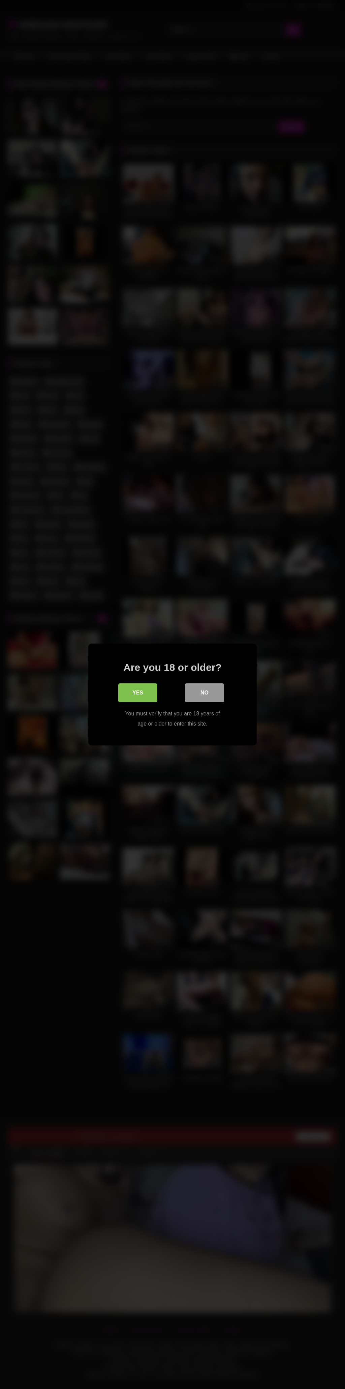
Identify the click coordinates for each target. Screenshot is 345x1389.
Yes (137, 693)
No (204, 693)
